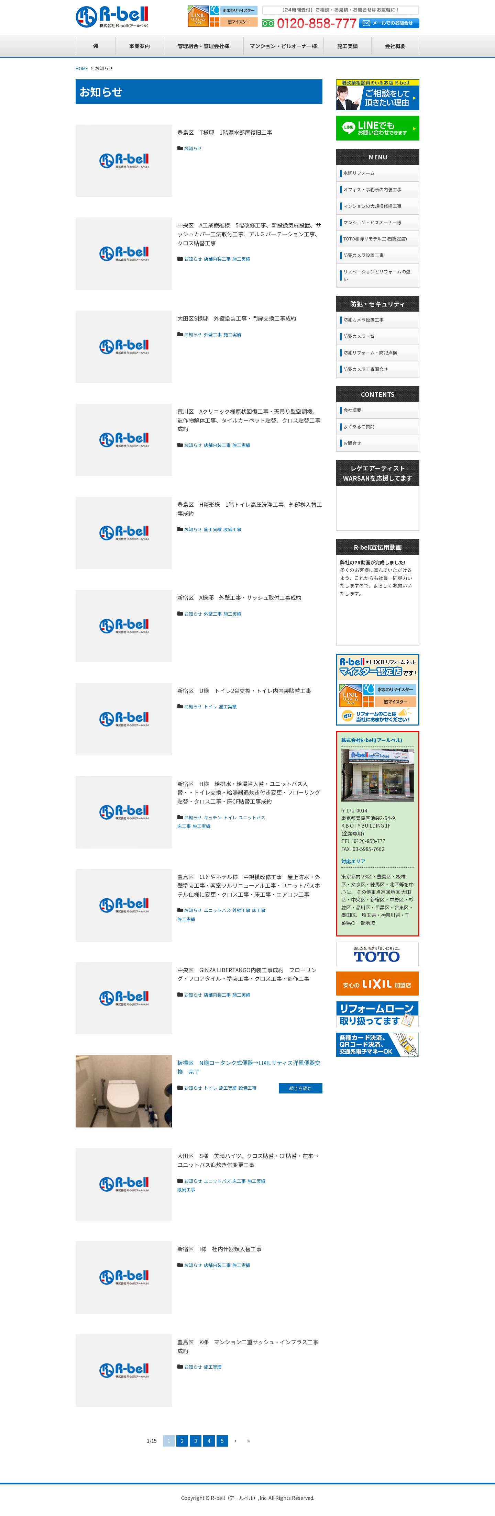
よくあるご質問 (359, 426)
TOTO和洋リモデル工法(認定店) (375, 238)
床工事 (220, 825)
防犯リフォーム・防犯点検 (370, 352)
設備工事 (243, 529)
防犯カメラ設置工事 (363, 255)
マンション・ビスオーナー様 (372, 222)
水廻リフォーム (359, 173)
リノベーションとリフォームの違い (376, 275)
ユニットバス (193, 825)
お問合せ (352, 443)
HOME (82, 68)
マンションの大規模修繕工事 (372, 206)
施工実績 (254, 258)
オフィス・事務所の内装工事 (372, 189)
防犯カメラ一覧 (359, 336)
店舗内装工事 (224, 258)
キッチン (219, 817)
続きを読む (301, 1089)
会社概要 (352, 410)
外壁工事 (219, 334)
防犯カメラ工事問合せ (365, 369)
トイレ (216, 706)
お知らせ (195, 148)
